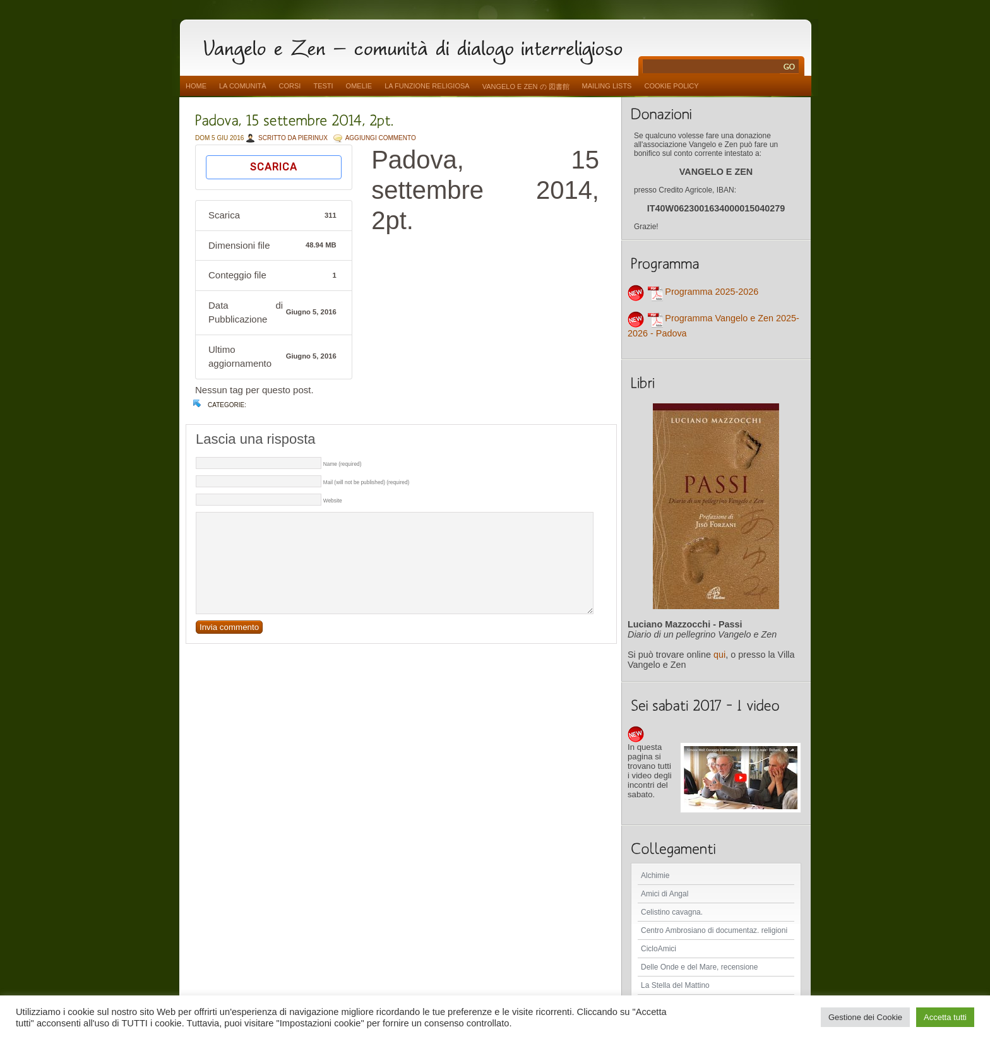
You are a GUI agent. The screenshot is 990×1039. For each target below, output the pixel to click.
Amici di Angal (664, 893)
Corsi (290, 86)
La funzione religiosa (427, 86)
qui (719, 655)
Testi (323, 86)
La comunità (242, 86)
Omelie (359, 86)
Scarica (273, 167)
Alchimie (655, 875)
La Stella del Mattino (675, 985)
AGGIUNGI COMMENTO (380, 137)
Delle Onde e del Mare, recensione (699, 967)
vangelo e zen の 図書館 (526, 86)
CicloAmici (658, 948)
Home (196, 86)
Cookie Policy (671, 86)
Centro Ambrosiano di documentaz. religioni (714, 930)
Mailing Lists (607, 86)
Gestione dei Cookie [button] (865, 1017)
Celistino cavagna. (672, 912)
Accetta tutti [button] (945, 1017)
